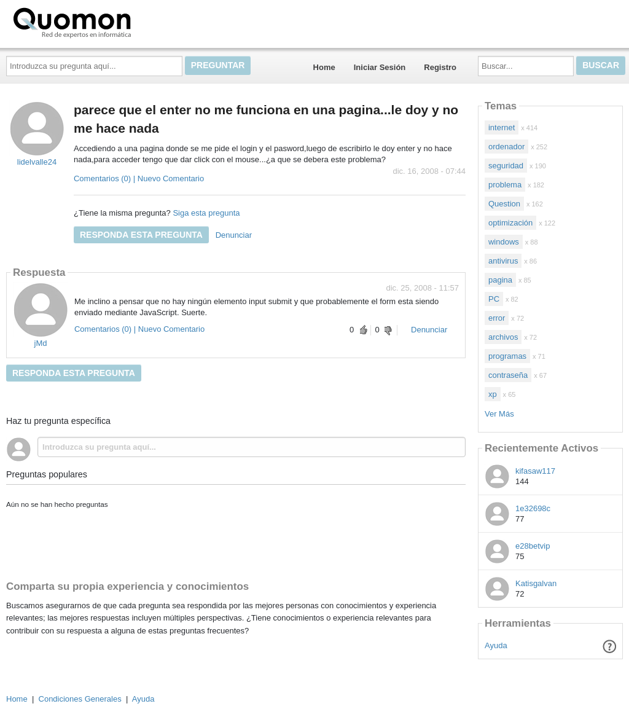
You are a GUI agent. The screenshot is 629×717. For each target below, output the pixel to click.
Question (504, 203)
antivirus (503, 260)
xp (492, 394)
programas (507, 356)
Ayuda (496, 645)
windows (503, 241)
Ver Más (499, 413)
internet (501, 127)
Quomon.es (111, 21)
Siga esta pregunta (206, 212)
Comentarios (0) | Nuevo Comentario (139, 178)
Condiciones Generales (80, 698)
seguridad (505, 165)
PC (493, 299)
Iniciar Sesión (380, 67)
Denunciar (234, 235)
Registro (440, 67)
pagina (500, 279)
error (496, 318)
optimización (510, 222)
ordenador (506, 146)
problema (505, 184)
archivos (503, 337)
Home (324, 67)
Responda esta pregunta (141, 235)
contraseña (508, 375)
